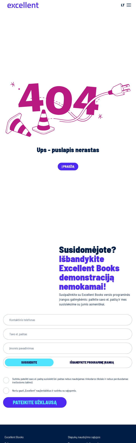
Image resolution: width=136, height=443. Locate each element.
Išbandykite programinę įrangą (92, 362)
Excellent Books (14, 437)
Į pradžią (68, 166)
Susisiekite (29, 362)
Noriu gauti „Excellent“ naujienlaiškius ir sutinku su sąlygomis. (44, 390)
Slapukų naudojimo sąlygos (84, 437)
